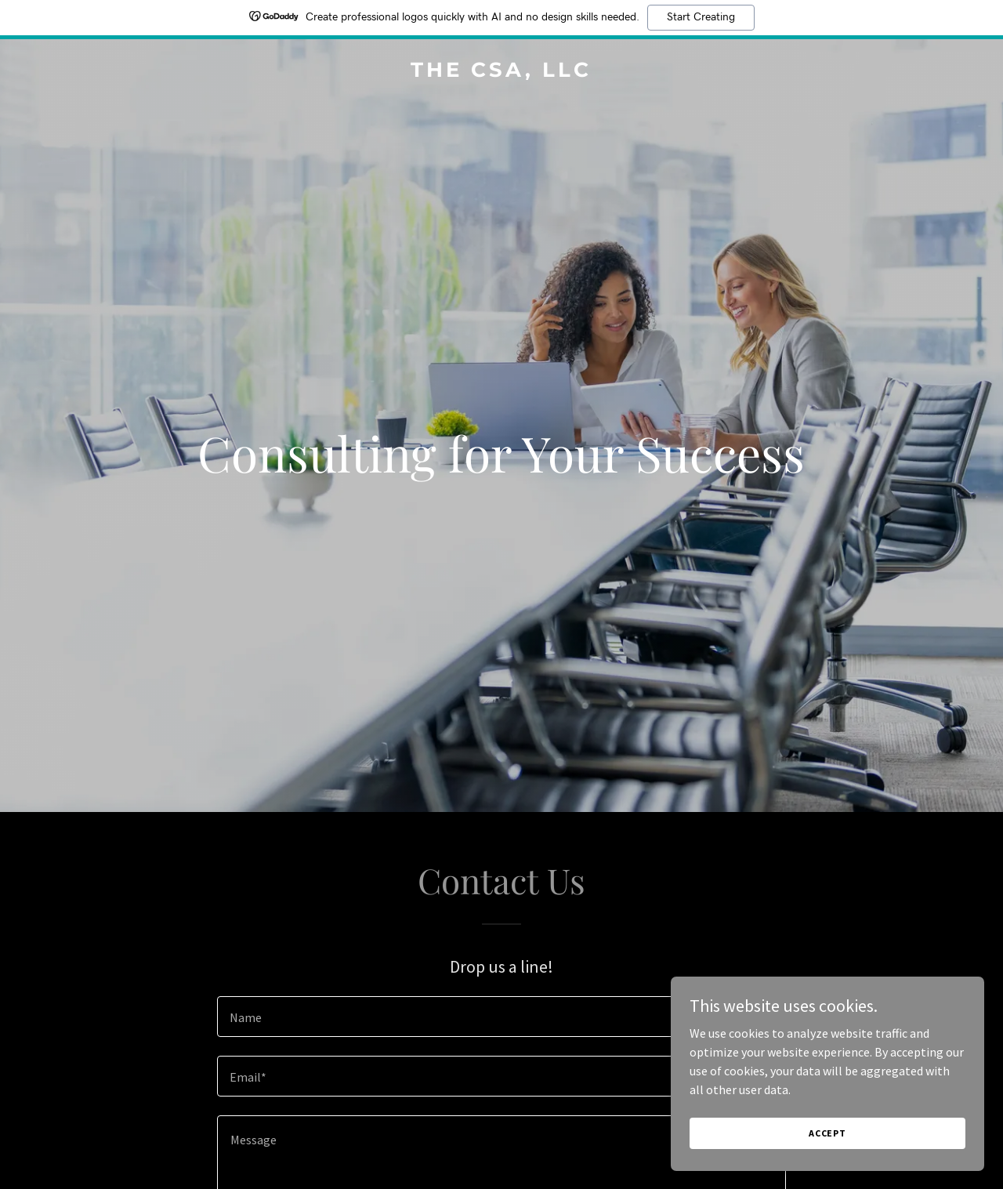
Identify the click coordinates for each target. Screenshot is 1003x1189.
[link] (502, 72)
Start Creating (701, 17)
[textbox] (501, 1016)
